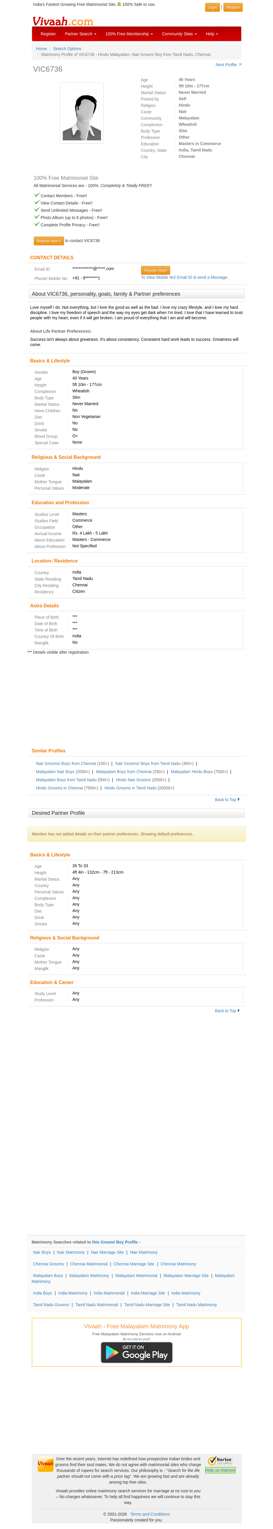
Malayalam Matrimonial (136, 1275)
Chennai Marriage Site (134, 1264)
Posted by (150, 99)
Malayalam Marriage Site (186, 1275)
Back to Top (227, 799)
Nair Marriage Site (107, 1252)
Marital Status (153, 92)
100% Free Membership (129, 33)
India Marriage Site (148, 1293)
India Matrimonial (109, 1293)
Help (212, 33)
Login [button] (212, 7)
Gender (41, 372)
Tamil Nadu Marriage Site (147, 1304)
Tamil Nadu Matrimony (196, 1304)
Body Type (150, 131)
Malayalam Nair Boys (55, 771)
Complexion (152, 124)
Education (150, 144)
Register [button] (233, 7)
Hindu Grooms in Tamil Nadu (131, 788)
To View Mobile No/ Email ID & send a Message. (184, 277)
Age (144, 79)
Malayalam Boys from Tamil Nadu (66, 779)
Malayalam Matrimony (89, 1275)
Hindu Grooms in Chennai (59, 788)
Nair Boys (42, 1252)
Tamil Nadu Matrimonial (96, 1304)
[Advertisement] (137, 702)
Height (147, 86)
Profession (150, 137)
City (144, 156)
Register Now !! (49, 241)
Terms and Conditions (150, 1514)
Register (48, 33)
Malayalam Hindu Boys (192, 771)
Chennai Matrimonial (89, 1264)
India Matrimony (72, 1293)
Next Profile (226, 64)
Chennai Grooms (48, 1264)
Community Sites (179, 33)
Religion (148, 105)
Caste (146, 112)
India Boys (42, 1293)
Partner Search (80, 33)
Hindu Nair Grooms (133, 779)
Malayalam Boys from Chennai (124, 771)
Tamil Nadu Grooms (51, 1304)
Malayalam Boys (48, 1275)
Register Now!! (155, 270)
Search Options (67, 48)
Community (151, 118)
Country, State (154, 150)
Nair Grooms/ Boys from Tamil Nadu (148, 763)
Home (41, 48)
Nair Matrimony (71, 1252)
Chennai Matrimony (178, 1264)
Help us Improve (220, 1470)
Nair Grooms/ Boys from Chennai (66, 763)
